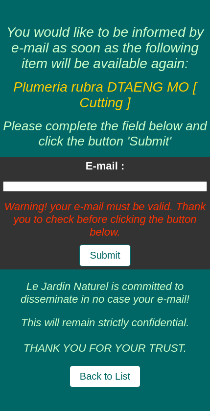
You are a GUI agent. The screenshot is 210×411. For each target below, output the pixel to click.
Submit (105, 255)
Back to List (105, 376)
